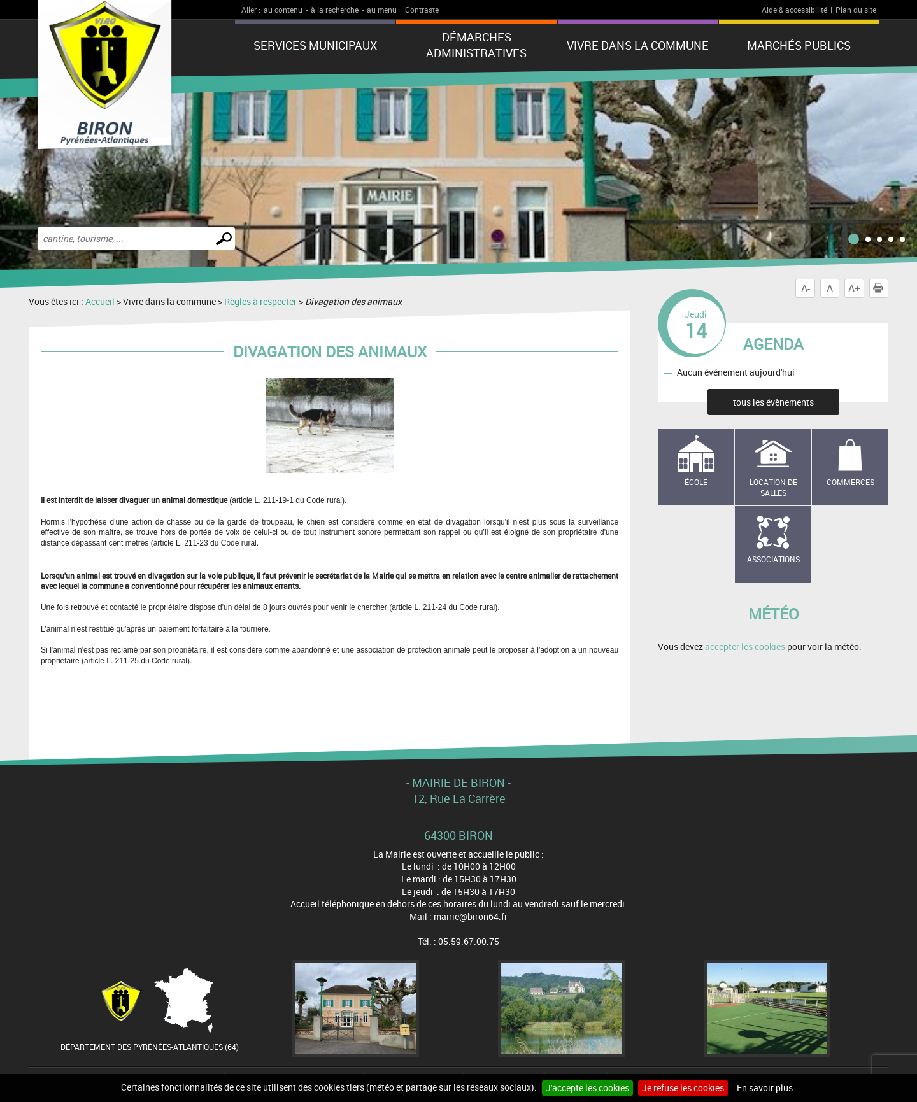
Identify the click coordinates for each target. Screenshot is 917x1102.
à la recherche (335, 9)
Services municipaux (315, 45)
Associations (773, 559)
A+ (854, 288)
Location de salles (773, 487)
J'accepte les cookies (587, 1088)
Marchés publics (799, 45)
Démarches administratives (476, 44)
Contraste (422, 9)
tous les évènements (773, 402)
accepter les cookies (745, 646)
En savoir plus (765, 1088)
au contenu (283, 9)
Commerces (850, 482)
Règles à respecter (260, 301)
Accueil (100, 301)
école (696, 482)
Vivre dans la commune (638, 45)
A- (805, 288)
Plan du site (855, 9)
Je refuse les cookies (683, 1088)
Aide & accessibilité (794, 9)
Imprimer (880, 288)
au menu (382, 9)
